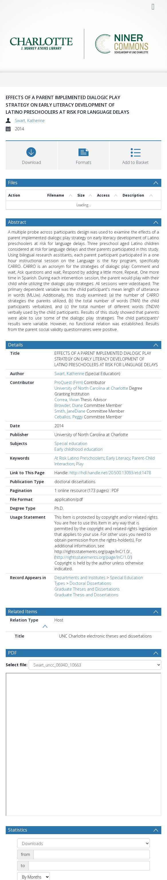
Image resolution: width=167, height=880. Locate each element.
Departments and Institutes (79, 577)
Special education (70, 443)
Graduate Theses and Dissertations (87, 589)
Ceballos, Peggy (68, 417)
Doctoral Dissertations (90, 583)
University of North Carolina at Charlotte (91, 388)
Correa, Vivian (66, 399)
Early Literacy (118, 458)
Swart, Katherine (30, 120)
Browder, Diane (68, 405)
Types (59, 583)
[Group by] (83, 843)
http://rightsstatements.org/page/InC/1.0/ (93, 557)
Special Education (126, 577)
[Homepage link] (83, 44)
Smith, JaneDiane (69, 411)
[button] (83, 154)
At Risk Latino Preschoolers (79, 458)
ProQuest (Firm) (68, 382)
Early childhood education (78, 449)
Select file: (16, 664)
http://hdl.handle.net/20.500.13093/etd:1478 (110, 472)
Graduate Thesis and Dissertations (86, 594)
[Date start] (92, 854)
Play (79, 464)
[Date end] (89, 866)
